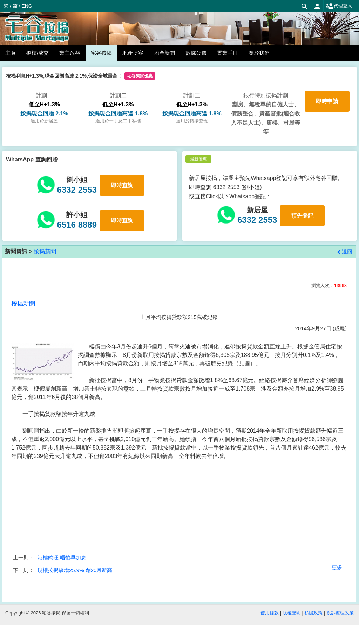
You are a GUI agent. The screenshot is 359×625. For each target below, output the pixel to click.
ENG (26, 6)
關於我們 (259, 53)
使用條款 (269, 613)
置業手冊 (227, 53)
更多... (339, 567)
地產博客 (132, 53)
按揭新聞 (45, 251)
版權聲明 (292, 613)
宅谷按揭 (101, 53)
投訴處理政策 (340, 613)
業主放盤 (69, 53)
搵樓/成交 (37, 53)
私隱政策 (313, 613)
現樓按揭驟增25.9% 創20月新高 (75, 570)
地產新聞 (164, 53)
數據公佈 (195, 53)
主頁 (10, 53)
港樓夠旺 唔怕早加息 (62, 557)
